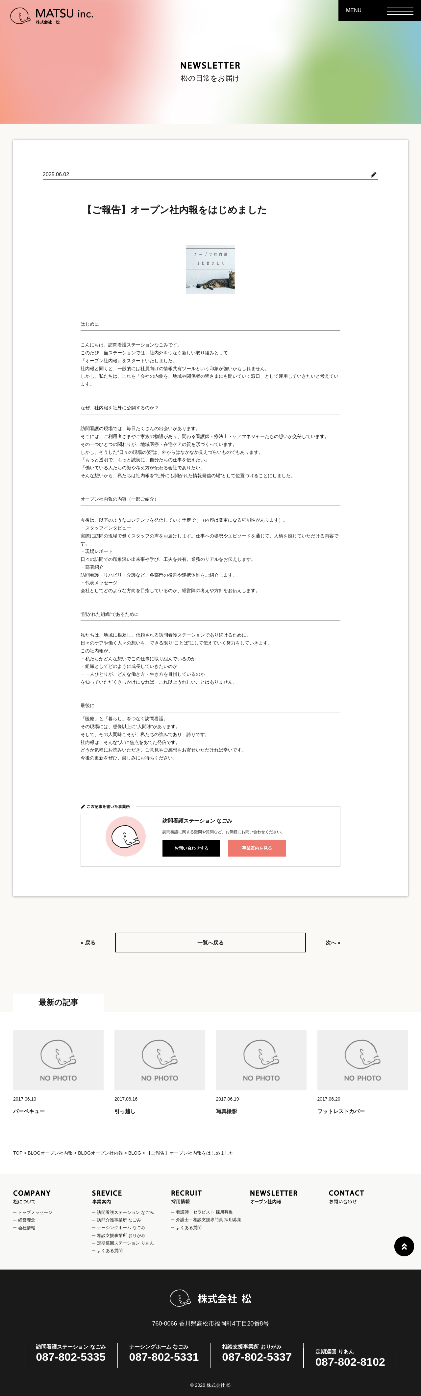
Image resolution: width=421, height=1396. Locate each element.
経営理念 (26, 1220)
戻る (90, 942)
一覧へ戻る (210, 942)
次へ (331, 942)
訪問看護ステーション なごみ (125, 1212)
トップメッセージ (35, 1212)
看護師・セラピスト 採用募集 (204, 1212)
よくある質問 (110, 1250)
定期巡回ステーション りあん (125, 1243)
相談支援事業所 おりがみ (121, 1235)
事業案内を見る (257, 848)
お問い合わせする (191, 848)
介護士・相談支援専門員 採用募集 (208, 1219)
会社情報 (26, 1227)
